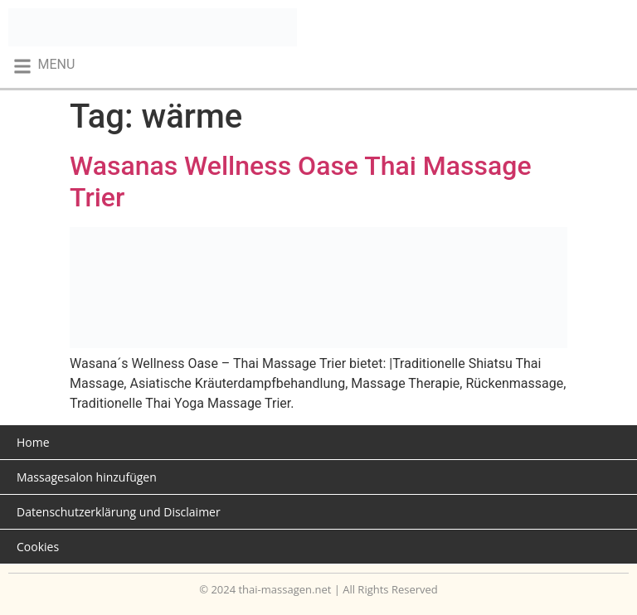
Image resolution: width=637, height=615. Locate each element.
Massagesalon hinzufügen (87, 477)
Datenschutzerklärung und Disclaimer (119, 512)
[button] (43, 66)
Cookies (38, 546)
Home (33, 442)
